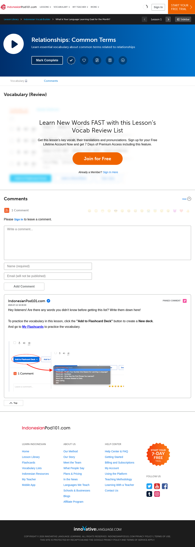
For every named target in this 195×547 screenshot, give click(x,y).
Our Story (69, 457)
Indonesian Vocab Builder (37, 19)
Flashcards (28, 462)
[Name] (48, 266)
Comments (51, 81)
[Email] (48, 276)
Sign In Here (110, 172)
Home (25, 451)
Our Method (70, 451)
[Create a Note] (97, 60)
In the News (70, 479)
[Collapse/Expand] (97, 199)
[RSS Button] (7, 210)
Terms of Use (162, 536)
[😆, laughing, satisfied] (129, 211)
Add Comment (24, 286)
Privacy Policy (144, 536)
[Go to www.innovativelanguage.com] (97, 528)
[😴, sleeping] (161, 211)
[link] (168, 19)
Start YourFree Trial (182, 7)
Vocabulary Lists (32, 468)
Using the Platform (116, 473)
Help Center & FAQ (116, 451)
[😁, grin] (102, 211)
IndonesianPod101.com (121, 536)
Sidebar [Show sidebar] (185, 19)
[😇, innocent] (155, 211)
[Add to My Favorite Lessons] (84, 60)
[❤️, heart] (181, 211)
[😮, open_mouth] (168, 211)
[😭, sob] (148, 211)
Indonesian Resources (35, 473)
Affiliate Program (73, 501)
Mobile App (28, 484)
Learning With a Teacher (119, 484)
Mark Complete (47, 60)
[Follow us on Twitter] (149, 486)
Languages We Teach (76, 484)
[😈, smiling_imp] (174, 211)
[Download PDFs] (110, 60)
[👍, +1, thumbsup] (188, 211)
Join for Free (97, 158)
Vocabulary (61, 7)
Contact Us (111, 490)
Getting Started (114, 457)
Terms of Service (137, 540)
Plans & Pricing (72, 473)
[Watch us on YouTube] (157, 486)
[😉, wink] (142, 211)
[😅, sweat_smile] (135, 211)
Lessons (44, 7)
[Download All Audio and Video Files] (123, 60)
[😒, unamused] (109, 211)
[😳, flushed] (96, 211)
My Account (112, 468)
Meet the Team (72, 462)
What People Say (73, 468)
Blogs (66, 496)
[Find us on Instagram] (157, 494)
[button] (145, 7)
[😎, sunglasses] (115, 211)
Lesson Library (11, 19)
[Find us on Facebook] (165, 486)
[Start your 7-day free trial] (158, 454)
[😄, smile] (89, 211)
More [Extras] (94, 7)
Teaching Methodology (118, 479)
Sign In (158, 7)
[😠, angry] (122, 211)
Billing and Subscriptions (119, 462)
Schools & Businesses (76, 490)
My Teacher (79, 7)
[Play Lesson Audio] (13, 44)
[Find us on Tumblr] (149, 494)
